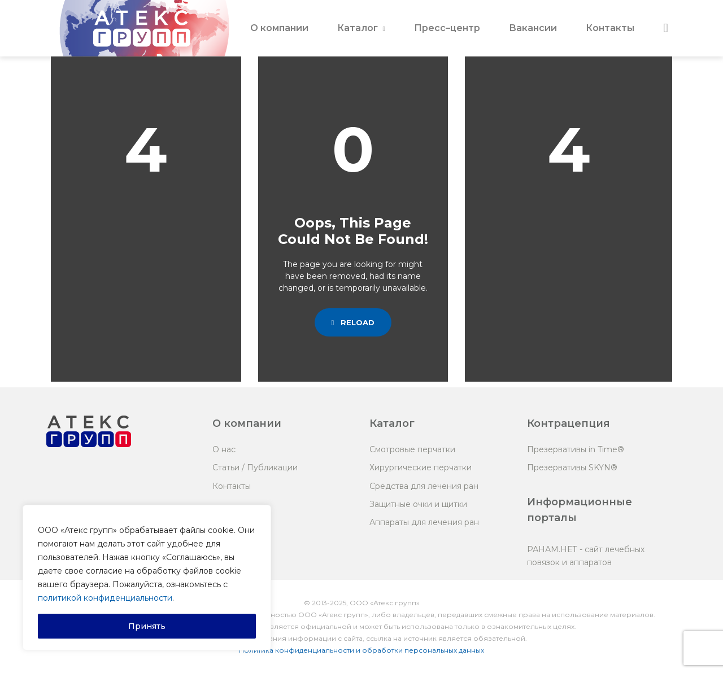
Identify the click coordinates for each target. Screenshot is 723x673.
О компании (279, 28)
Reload (353, 322)
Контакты (610, 28)
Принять (146, 626)
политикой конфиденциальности (105, 598)
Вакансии (533, 28)
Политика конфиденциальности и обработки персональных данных (361, 650)
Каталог (357, 28)
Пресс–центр (447, 28)
